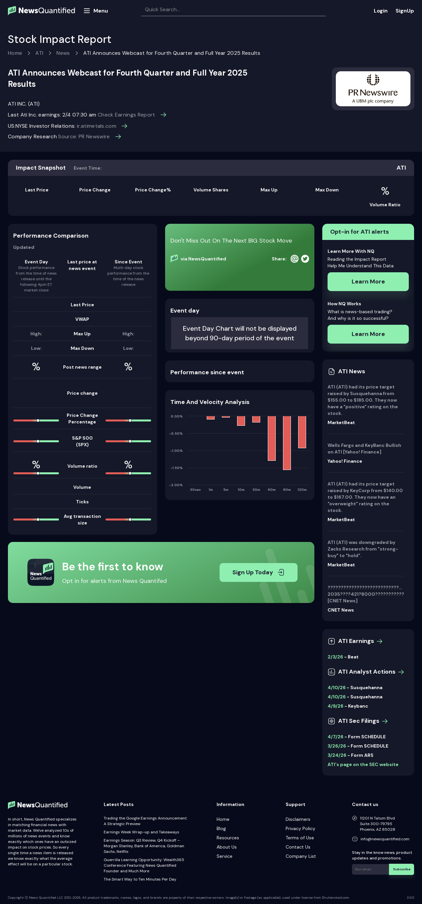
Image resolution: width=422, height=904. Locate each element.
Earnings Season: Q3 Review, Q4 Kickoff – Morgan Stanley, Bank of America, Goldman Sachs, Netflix (144, 846)
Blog (221, 828)
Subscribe (402, 869)
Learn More (368, 281)
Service (224, 856)
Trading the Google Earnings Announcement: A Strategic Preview (145, 821)
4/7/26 (335, 737)
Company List (301, 856)
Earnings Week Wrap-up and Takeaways (141, 832)
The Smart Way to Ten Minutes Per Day (140, 879)
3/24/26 (337, 755)
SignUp (405, 10)
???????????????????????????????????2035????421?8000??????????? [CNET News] (366, 594)
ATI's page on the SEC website (363, 764)
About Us (227, 847)
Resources (228, 838)
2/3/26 (335, 657)
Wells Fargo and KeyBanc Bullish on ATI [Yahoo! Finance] (364, 448)
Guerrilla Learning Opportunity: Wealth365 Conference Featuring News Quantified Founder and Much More (144, 865)
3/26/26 (337, 746)
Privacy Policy (300, 828)
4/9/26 (335, 706)
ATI (39, 53)
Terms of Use (300, 838)
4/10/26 (337, 687)
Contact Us (298, 847)
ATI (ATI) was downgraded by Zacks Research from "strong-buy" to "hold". (363, 548)
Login (381, 10)
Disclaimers (298, 819)
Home (15, 53)
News (63, 53)
